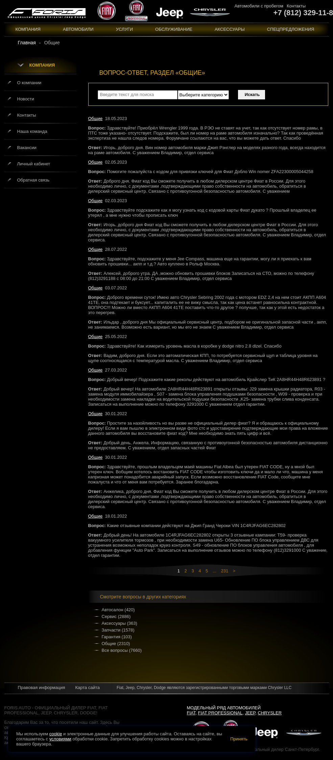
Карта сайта (87, 687)
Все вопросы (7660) (122, 650)
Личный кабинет (33, 163)
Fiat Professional (220, 712)
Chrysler (270, 712)
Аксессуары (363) (119, 623)
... (214, 570)
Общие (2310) (116, 643)
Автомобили (78, 29)
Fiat (191, 712)
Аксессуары (230, 29)
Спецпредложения (290, 29)
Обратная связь (33, 180)
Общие (95, 118)
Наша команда (32, 131)
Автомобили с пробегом (259, 5)
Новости (25, 98)
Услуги (124, 29)
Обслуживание (173, 29)
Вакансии (27, 147)
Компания (28, 29)
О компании (29, 82)
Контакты (296, 5)
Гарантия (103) (117, 636)
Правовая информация (41, 687)
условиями (60, 738)
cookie (55, 733)
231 (224, 570)
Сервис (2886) (116, 616)
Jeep (250, 712)
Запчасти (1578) (118, 630)
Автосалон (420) (118, 609)
